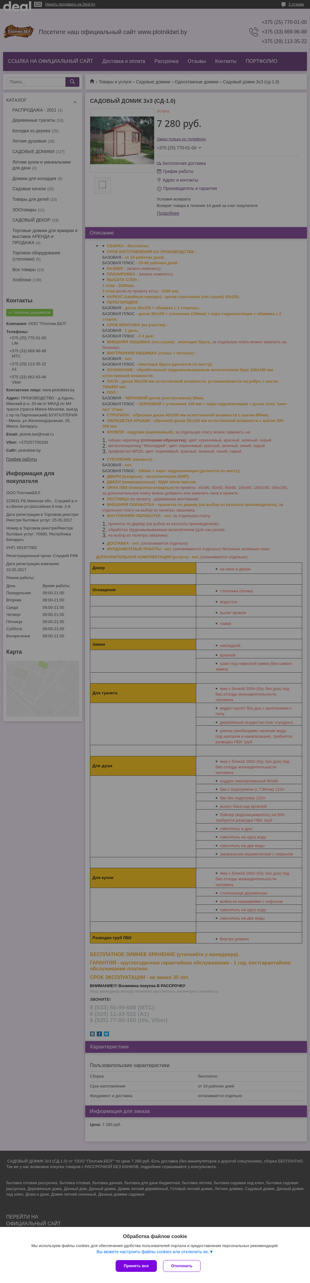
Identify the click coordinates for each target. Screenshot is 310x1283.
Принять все (136, 1265)
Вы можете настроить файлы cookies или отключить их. (152, 1251)
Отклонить (182, 1265)
